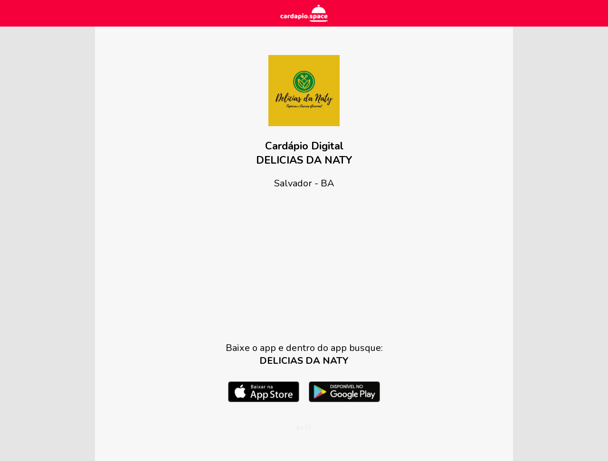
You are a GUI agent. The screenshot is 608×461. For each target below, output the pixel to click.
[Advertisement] (304, 265)
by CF (304, 427)
